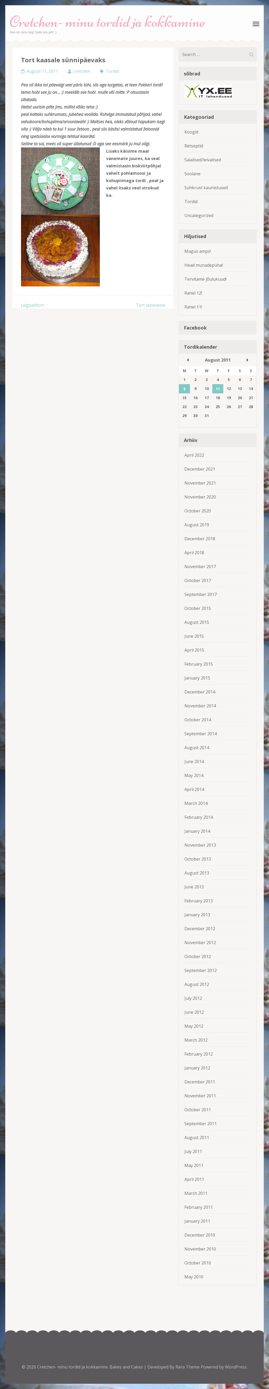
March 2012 (196, 1040)
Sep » (247, 360)
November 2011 (200, 1096)
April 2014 (194, 789)
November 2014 (200, 706)
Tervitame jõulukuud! (205, 279)
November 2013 (200, 845)
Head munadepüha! (203, 265)
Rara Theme (188, 1367)
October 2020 (197, 511)
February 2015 (198, 664)
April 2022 (194, 455)
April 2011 (194, 1179)
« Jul (188, 360)
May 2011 (193, 1165)
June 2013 (194, 887)
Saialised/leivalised (202, 160)
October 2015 (197, 608)
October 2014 (197, 720)
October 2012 (197, 956)
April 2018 (194, 552)
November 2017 (200, 566)
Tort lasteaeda (150, 305)
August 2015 (196, 622)
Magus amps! (197, 251)
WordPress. (236, 1367)
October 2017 (197, 580)
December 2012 (199, 929)
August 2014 (196, 747)
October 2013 (197, 859)
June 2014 (194, 761)
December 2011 (199, 1082)
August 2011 (196, 1137)
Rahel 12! (193, 293)
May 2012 (193, 1026)
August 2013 (196, 873)
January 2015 (197, 678)
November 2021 (200, 483)
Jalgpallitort (32, 305)
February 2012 (198, 1054)
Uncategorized (198, 215)
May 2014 (193, 775)
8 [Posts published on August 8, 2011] (184, 388)
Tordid (112, 71)
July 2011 (193, 1151)
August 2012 (196, 984)
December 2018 (199, 539)
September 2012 (200, 970)
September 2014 (200, 734)
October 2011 (197, 1110)
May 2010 (193, 1277)
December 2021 (199, 469)
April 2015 (194, 650)
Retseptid (193, 146)
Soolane (192, 174)
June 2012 (194, 1012)
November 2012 (200, 942)
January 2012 (197, 1068)
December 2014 (199, 692)
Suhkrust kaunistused (206, 188)
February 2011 (198, 1207)
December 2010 (199, 1235)
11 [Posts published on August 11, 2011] (218, 388)
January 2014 (197, 831)
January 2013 (197, 915)
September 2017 (200, 594)
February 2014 (198, 817)
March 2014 (196, 803)
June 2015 (194, 636)
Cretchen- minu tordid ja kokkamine (107, 21)
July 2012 (193, 998)
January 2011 (197, 1221)
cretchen (81, 71)
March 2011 (196, 1193)
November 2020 (200, 497)
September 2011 (200, 1123)
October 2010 (197, 1263)
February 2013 (198, 901)
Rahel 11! (193, 307)
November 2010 (200, 1249)
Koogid (191, 132)
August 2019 (196, 525)
